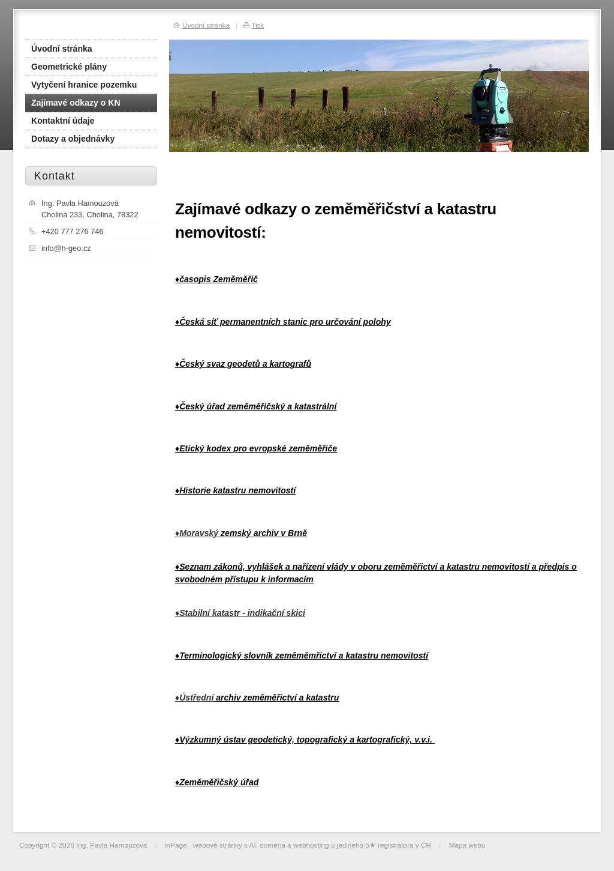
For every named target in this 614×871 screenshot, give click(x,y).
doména (272, 845)
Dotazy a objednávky (73, 138)
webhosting (311, 845)
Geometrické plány (69, 66)
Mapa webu (467, 845)
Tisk (257, 25)
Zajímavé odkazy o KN (76, 102)
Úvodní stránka (61, 48)
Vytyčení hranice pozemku (84, 84)
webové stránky (217, 845)
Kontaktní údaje (63, 120)
